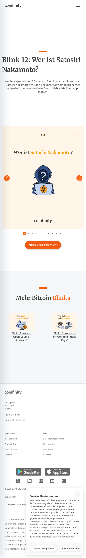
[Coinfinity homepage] (11, 5)
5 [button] (40, 233)
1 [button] (24, 233)
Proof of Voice (11, 449)
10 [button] (61, 233)
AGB (45, 433)
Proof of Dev (10, 444)
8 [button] (52, 233)
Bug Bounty (10, 496)
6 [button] (44, 233)
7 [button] (48, 233)
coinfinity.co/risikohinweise (18, 548)
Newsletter (10, 433)
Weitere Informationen (63, 536)
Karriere (47, 454)
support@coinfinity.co (15, 420)
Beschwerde (49, 444)
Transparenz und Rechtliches (19, 504)
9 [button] (56, 233)
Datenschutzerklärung (53, 438)
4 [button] (36, 233)
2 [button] (28, 233)
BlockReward (11, 438)
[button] (7, 178)
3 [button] (32, 233)
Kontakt (8, 454)
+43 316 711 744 (12, 414)
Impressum (48, 449)
